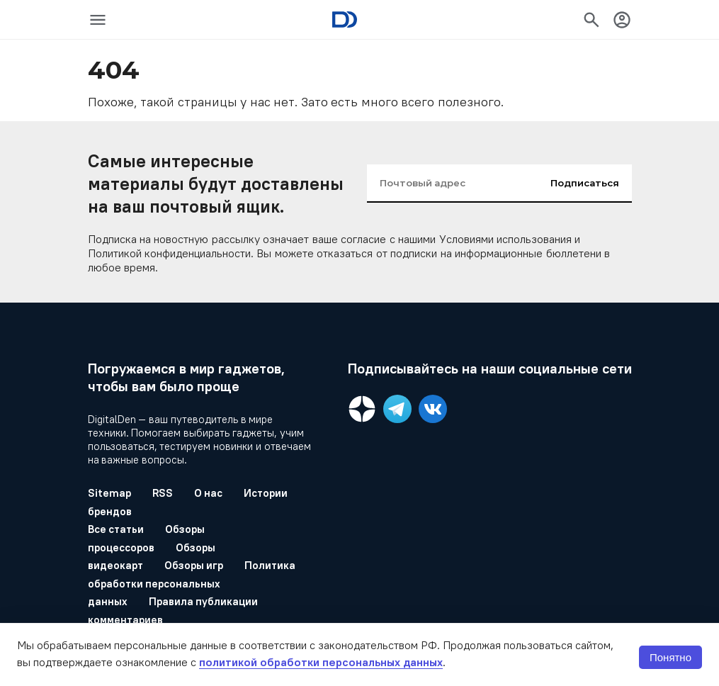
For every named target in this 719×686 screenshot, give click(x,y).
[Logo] (344, 19)
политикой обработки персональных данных (321, 662)
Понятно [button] (670, 657)
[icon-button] (98, 20)
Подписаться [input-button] (584, 183)
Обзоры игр (194, 565)
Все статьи (116, 529)
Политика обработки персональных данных (192, 583)
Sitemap (109, 493)
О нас (208, 493)
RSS (162, 493)
